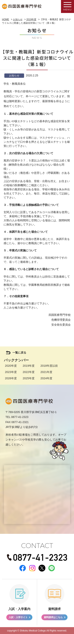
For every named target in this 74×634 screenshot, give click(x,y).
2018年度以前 (49, 365)
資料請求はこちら (53, 617)
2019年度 (29, 365)
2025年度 (29, 378)
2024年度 (46, 378)
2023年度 (11, 372)
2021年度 (46, 372)
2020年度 (11, 365)
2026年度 (11, 378)
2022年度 (29, 372)
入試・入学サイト (18, 617)
